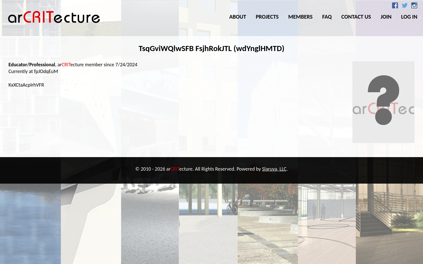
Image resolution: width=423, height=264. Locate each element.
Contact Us (356, 16)
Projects (267, 16)
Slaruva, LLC (274, 169)
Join (386, 16)
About (237, 16)
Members (300, 16)
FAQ (327, 16)
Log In (409, 16)
